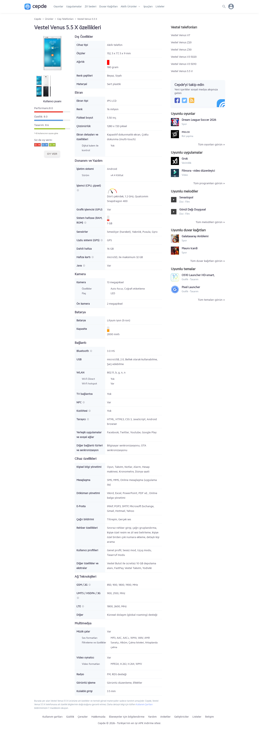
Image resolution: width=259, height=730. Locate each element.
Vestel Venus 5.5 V (182, 71)
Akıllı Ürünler (129, 6)
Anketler (165, 716)
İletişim (209, 716)
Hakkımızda (98, 716)
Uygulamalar (74, 6)
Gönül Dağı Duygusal (192, 209)
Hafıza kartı (83, 257)
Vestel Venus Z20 (181, 42)
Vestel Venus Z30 (181, 49)
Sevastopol (186, 197)
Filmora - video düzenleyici (198, 170)
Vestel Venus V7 (180, 35)
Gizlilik (70, 716)
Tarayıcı (81, 419)
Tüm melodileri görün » (210, 222)
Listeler (160, 6)
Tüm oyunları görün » (211, 144)
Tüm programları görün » (209, 183)
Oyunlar (58, 6)
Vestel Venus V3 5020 (184, 56)
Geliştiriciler (181, 716)
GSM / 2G (82, 584)
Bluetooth (83, 351)
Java (79, 265)
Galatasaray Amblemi (195, 236)
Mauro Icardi (189, 248)
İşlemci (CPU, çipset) (88, 185)
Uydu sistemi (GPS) (88, 240)
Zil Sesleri (90, 6)
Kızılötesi (82, 410)
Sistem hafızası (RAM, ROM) (89, 220)
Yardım (152, 716)
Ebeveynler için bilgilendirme (126, 716)
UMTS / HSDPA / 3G (88, 593)
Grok (185, 158)
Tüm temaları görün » (211, 299)
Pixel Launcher (191, 287)
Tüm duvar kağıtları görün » (207, 261)
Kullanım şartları (52, 716)
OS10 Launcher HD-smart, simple (198, 275)
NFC (79, 402)
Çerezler (83, 716)
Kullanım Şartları (144, 704)
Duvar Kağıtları (108, 6)
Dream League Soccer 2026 (199, 119)
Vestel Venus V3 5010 (183, 64)
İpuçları (148, 6)
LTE (78, 606)
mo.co (186, 132)
